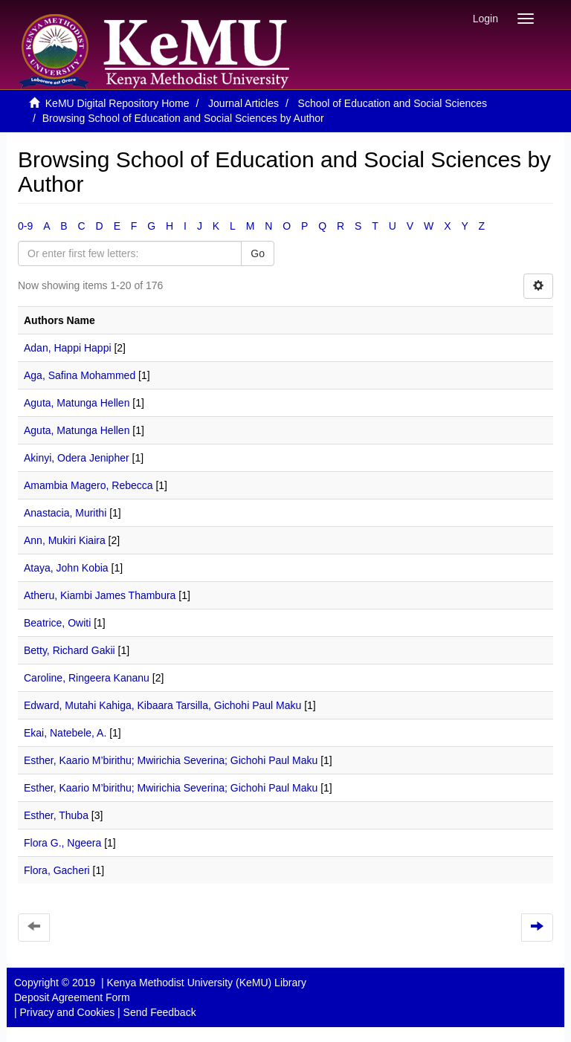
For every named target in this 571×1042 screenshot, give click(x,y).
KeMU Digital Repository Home (117, 103)
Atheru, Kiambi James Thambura (99, 595)
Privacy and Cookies (67, 1012)
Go (258, 253)
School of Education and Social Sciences (393, 103)
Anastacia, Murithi (65, 513)
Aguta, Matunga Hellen (76, 403)
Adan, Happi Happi (68, 348)
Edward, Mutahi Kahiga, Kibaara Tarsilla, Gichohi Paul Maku (162, 705)
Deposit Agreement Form (72, 997)
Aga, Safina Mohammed (79, 375)
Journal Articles (243, 103)
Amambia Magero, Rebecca (88, 485)
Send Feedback (159, 1012)
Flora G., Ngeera (62, 843)
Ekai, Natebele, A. (65, 733)
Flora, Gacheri (57, 870)
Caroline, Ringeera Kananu (86, 678)
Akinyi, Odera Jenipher (76, 458)
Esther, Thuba (56, 815)
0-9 (25, 226)
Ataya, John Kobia (66, 568)
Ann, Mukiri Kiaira (65, 540)
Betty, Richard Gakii (69, 650)
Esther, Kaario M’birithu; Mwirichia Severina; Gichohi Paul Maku (170, 760)
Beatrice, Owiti (57, 623)
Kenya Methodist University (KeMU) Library (206, 982)
